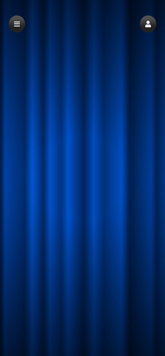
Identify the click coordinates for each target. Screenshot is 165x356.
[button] (148, 24)
